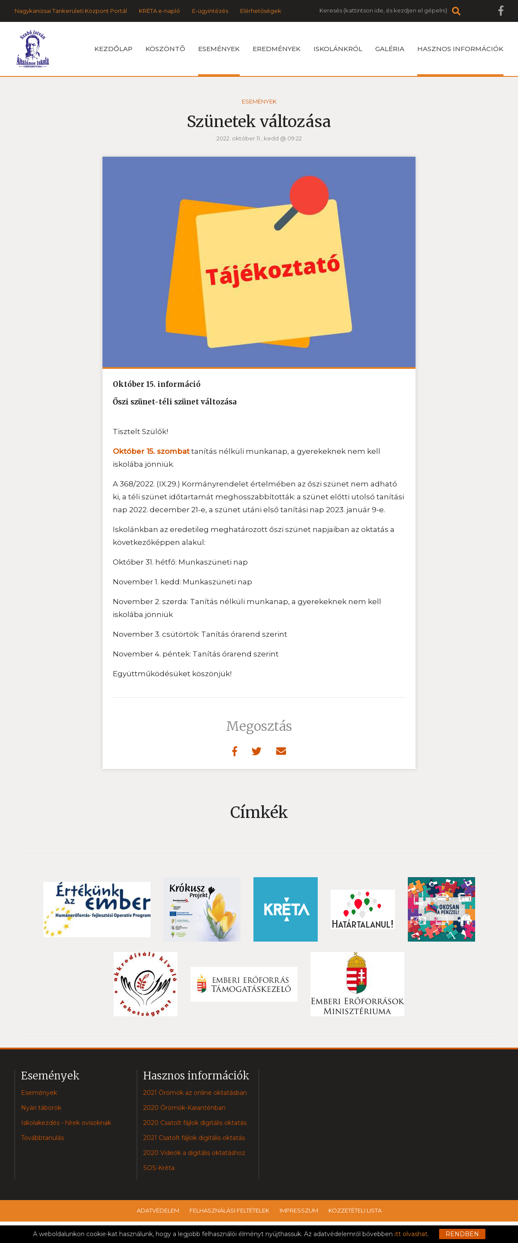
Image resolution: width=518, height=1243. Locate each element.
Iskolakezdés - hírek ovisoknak (66, 1123)
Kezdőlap (113, 49)
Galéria (389, 49)
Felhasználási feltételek (229, 1210)
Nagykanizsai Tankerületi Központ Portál (71, 10)
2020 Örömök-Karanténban (184, 1108)
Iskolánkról (337, 49)
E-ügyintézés (210, 10)
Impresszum (299, 1210)
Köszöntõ (165, 49)
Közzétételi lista (355, 1210)
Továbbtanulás (42, 1138)
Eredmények (277, 49)
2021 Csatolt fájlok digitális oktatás (194, 1138)
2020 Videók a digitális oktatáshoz (194, 1153)
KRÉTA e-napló (159, 10)
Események (219, 60)
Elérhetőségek (260, 10)
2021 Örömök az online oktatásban (195, 1093)
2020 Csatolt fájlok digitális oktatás (195, 1123)
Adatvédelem (158, 1210)
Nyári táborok (41, 1108)
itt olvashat (411, 1234)
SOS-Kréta (159, 1168)
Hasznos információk (460, 60)
